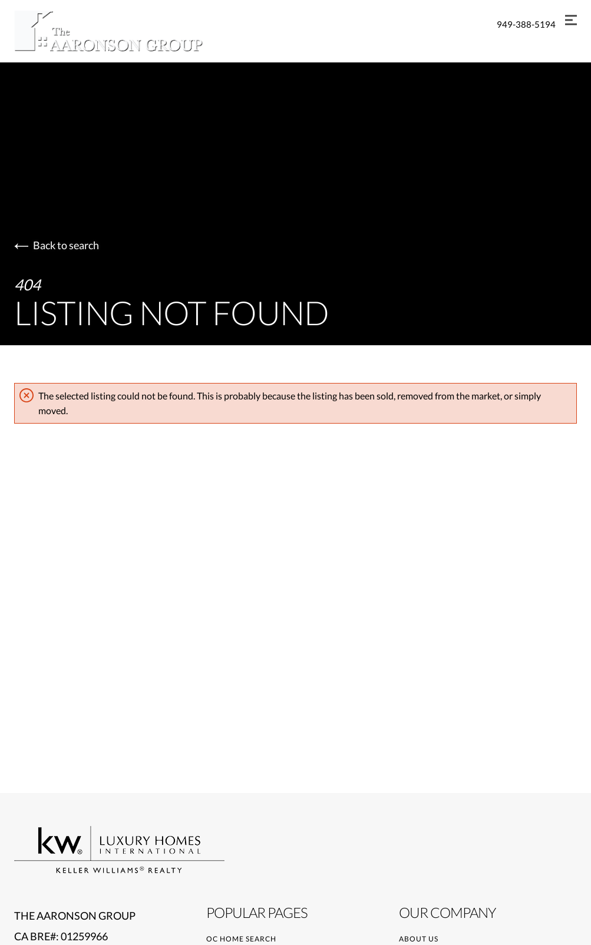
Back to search (56, 245)
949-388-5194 (526, 24)
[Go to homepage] (120, 31)
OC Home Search (241, 938)
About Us (418, 938)
